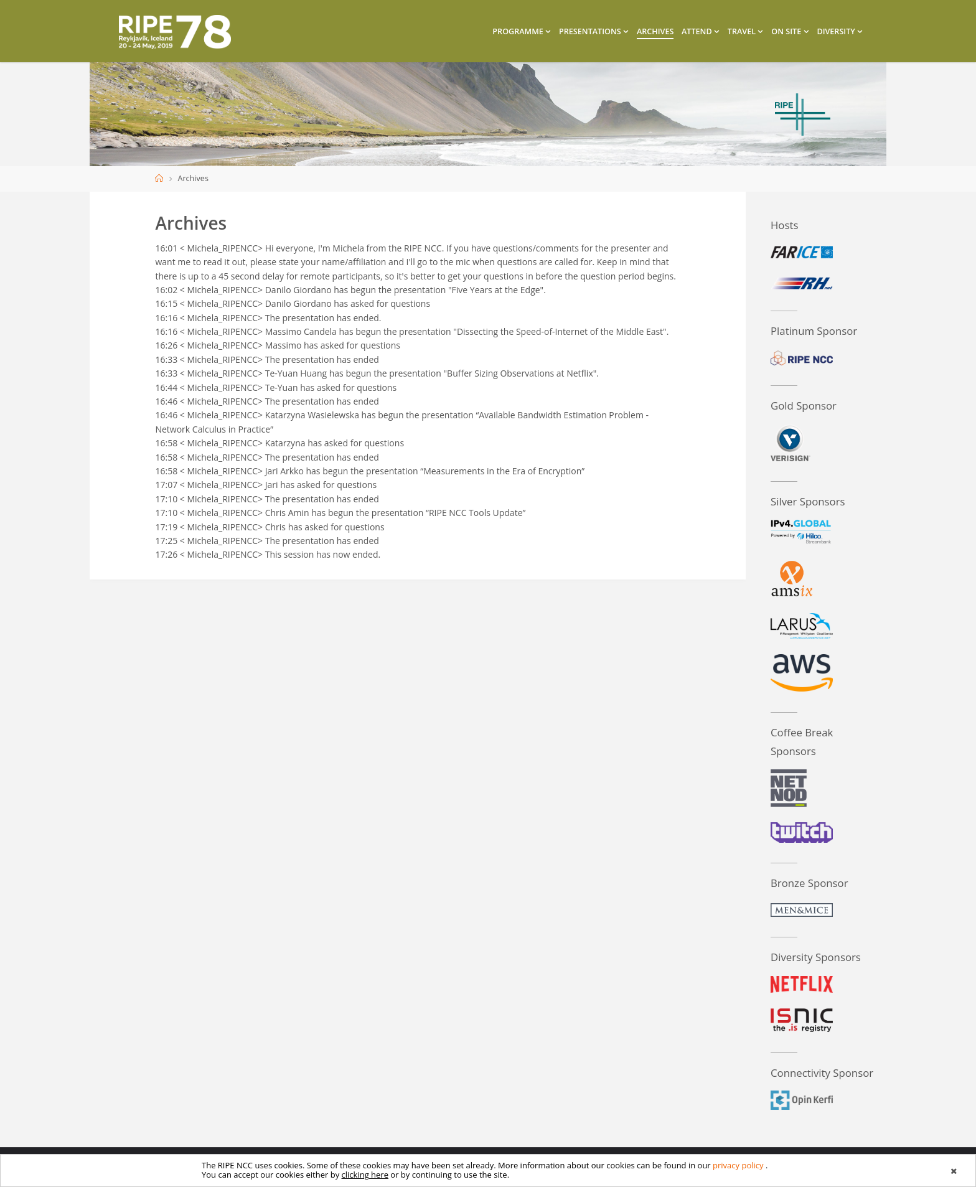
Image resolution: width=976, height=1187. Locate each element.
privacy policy (738, 1165)
